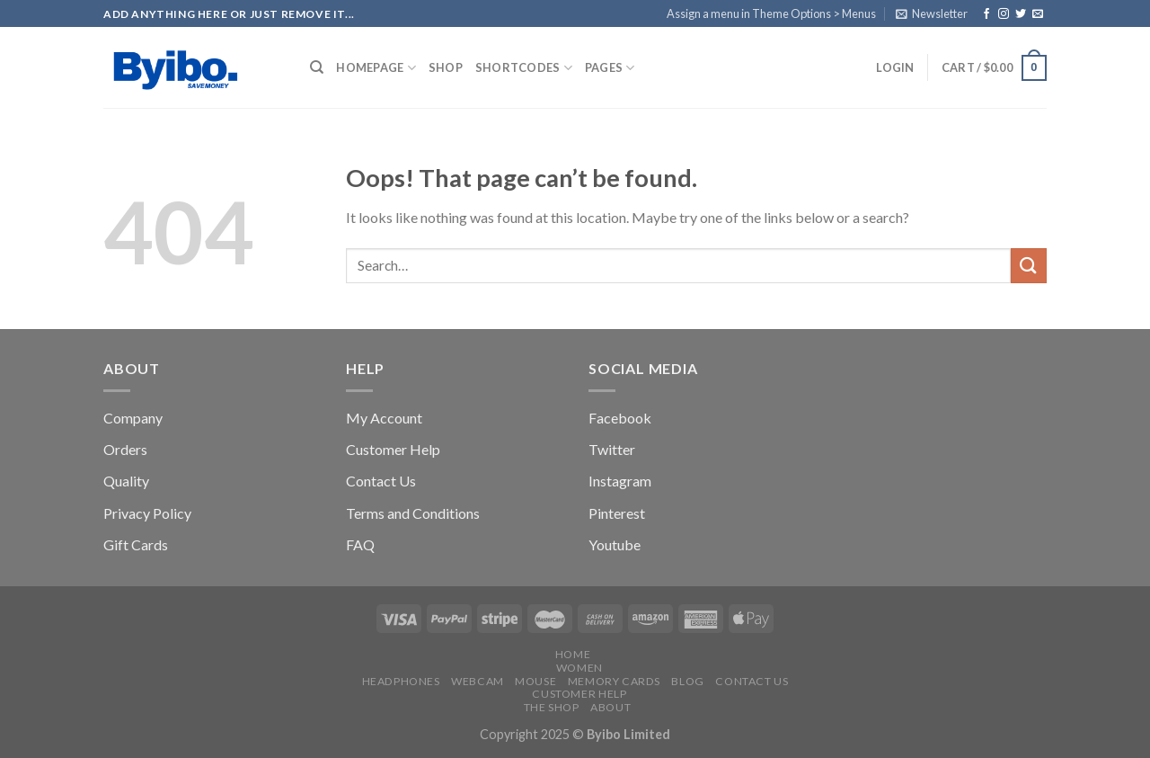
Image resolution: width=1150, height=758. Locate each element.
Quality (126, 480)
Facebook (619, 417)
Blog (687, 681)
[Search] (316, 67)
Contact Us (381, 480)
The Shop (551, 707)
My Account (384, 417)
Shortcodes (523, 67)
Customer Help (393, 449)
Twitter (611, 449)
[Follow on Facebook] (986, 14)
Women (579, 667)
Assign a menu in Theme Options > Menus (771, 13)
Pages (610, 67)
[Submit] (1029, 265)
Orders (125, 449)
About (610, 707)
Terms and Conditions (413, 513)
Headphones (401, 681)
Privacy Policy (147, 513)
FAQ (360, 544)
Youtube (614, 544)
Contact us (751, 681)
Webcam (477, 681)
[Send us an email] (1037, 14)
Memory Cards (614, 681)
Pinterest (616, 513)
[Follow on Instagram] (1003, 14)
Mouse (535, 681)
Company (133, 417)
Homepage (376, 67)
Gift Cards (135, 544)
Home (572, 654)
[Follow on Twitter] (1020, 14)
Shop (446, 67)
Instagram (619, 480)
